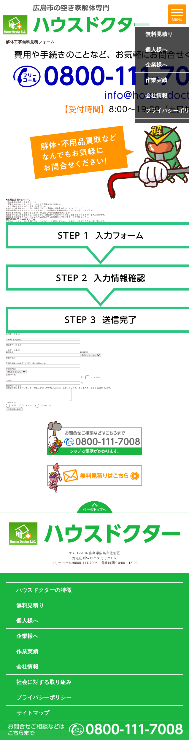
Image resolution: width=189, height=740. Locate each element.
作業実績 (27, 652)
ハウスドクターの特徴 (44, 590)
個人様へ (27, 621)
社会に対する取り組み (44, 682)
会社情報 (27, 667)
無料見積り (30, 606)
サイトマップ (33, 713)
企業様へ (27, 636)
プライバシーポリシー (44, 698)
